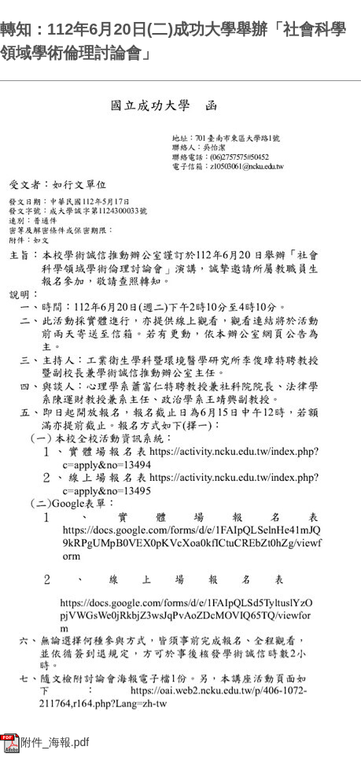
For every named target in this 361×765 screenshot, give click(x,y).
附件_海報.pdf (44, 742)
